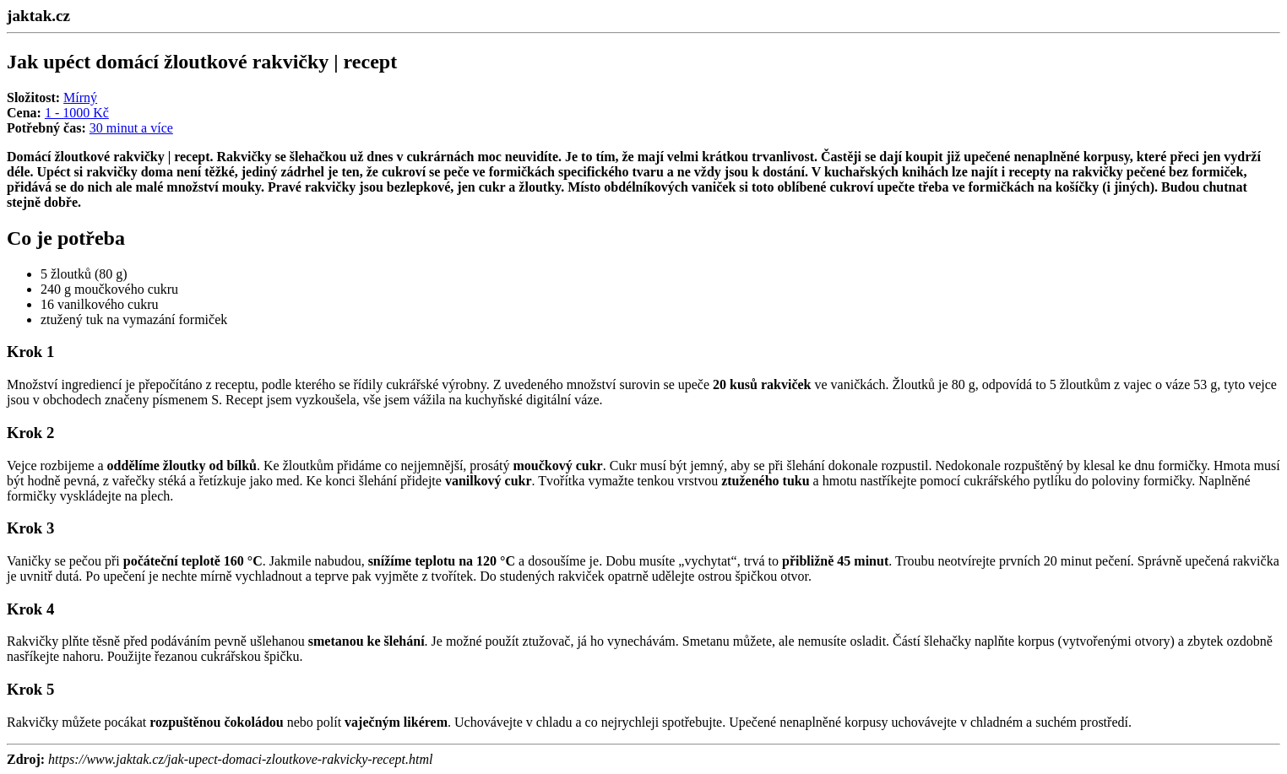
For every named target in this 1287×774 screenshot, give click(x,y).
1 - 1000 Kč (77, 113)
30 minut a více (131, 128)
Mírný (80, 97)
